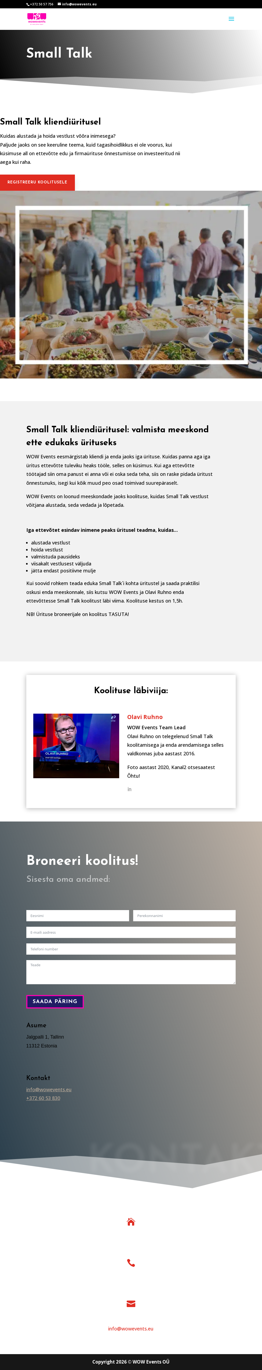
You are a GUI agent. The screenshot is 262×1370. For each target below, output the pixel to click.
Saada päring (55, 1001)
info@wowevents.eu (49, 1089)
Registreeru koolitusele (37, 182)
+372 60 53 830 (43, 1098)
